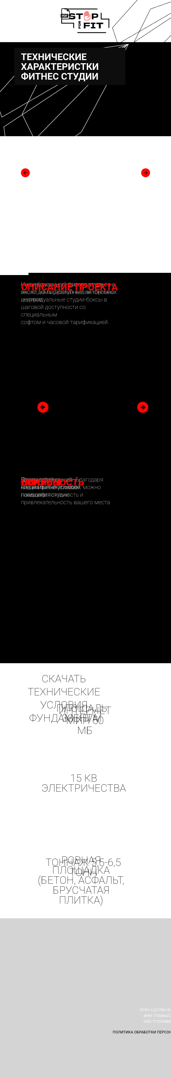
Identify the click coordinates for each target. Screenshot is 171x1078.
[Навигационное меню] (162, 53)
